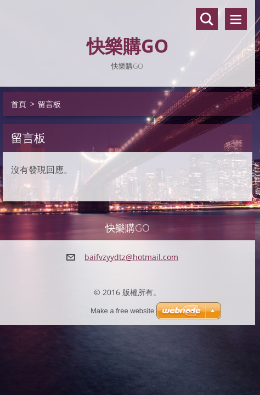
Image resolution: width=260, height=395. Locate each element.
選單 (236, 19)
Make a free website (122, 311)
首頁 (18, 104)
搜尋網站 (207, 19)
